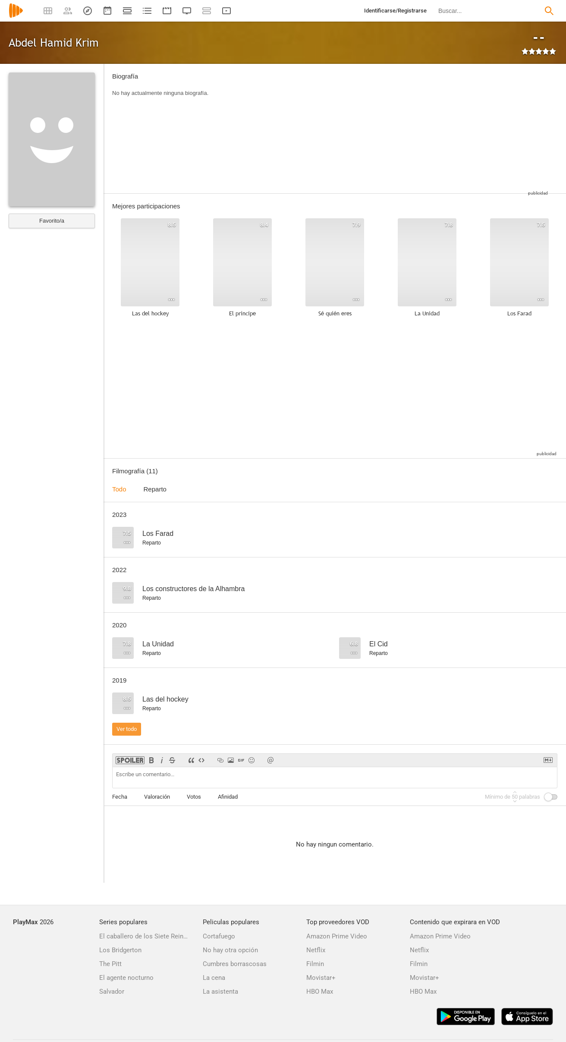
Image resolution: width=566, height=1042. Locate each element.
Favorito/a (51, 220)
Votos (194, 796)
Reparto (155, 489)
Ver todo (126, 729)
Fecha (119, 796)
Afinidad (228, 796)
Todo (119, 489)
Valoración (157, 796)
